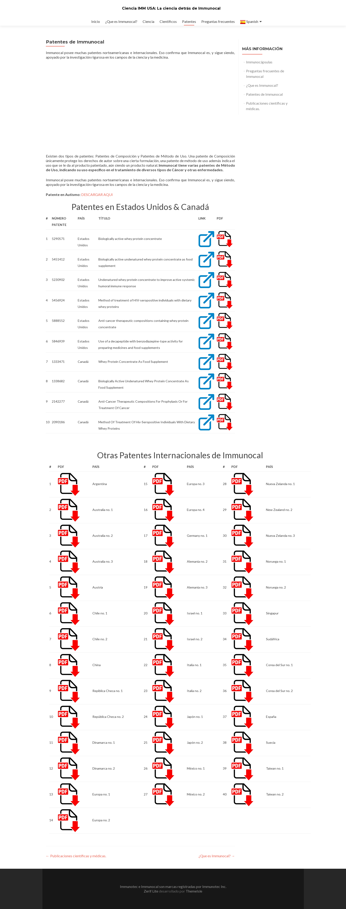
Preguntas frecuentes (218, 21)
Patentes (189, 21)
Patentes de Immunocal (264, 94)
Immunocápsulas (259, 62)
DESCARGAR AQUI (97, 194)
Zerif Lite (151, 891)
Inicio (95, 21)
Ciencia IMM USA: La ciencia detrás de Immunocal (171, 8)
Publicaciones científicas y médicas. (76, 856)
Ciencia (148, 21)
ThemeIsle (194, 891)
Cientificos (168, 21)
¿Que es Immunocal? (121, 21)
